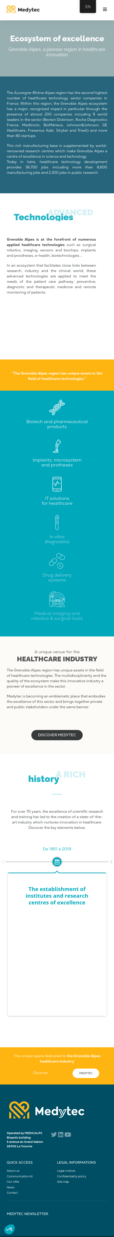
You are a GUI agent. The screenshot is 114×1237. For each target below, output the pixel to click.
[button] (2, 862)
